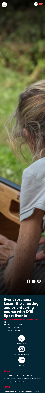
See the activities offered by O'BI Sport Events (21, 319)
